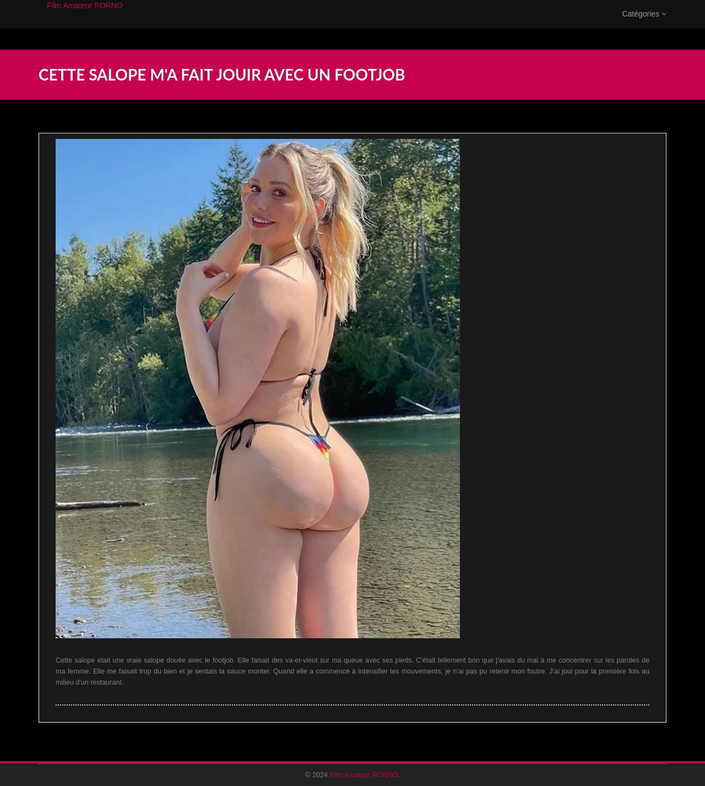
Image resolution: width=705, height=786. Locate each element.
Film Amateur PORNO (85, 16)
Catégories (644, 24)
